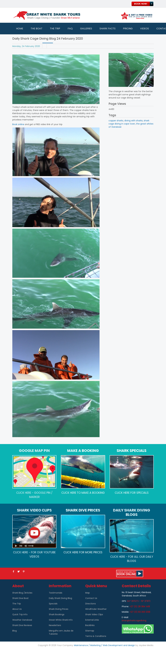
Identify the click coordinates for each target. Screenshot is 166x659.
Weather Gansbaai (22, 619)
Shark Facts (107, 28)
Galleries (86, 28)
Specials (53, 603)
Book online (18, 124)
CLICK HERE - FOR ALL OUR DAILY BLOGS (131, 559)
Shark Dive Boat (20, 598)
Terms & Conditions (95, 636)
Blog (14, 630)
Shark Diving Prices (58, 609)
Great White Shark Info (61, 619)
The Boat (36, 28)
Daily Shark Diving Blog (60, 598)
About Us (17, 609)
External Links (92, 619)
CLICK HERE (68, 493)
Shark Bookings (56, 614)
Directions (90, 603)
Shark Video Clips (94, 614)
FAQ (70, 28)
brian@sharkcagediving (134, 620)
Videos (144, 28)
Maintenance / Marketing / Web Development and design (104, 645)
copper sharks (116, 120)
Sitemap (89, 630)
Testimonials (55, 592)
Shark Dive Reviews (22, 625)
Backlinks (90, 625)
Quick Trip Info (20, 614)
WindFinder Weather (96, 609)
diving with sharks (133, 120)
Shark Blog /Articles (22, 592)
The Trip (55, 28)
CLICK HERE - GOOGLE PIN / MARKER (34, 495)
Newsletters (55, 625)
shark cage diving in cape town (129, 122)
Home (19, 28)
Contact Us (91, 598)
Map (87, 592)
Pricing (128, 28)
